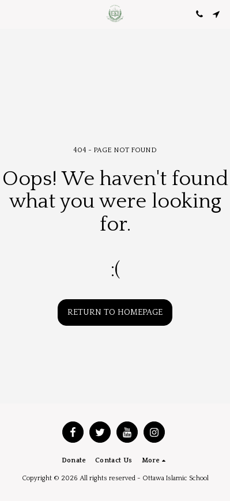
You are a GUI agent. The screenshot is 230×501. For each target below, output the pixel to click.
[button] (12, 13)
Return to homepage (115, 312)
